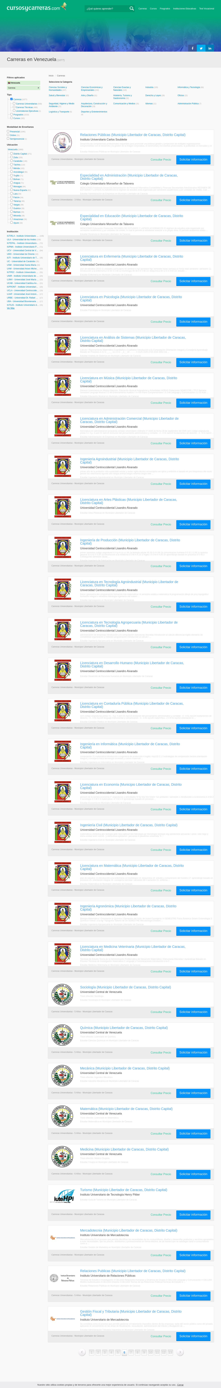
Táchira (16, 165)
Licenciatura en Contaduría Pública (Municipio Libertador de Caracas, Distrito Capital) (132, 705)
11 (157, 1352)
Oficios (181, 95)
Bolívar (16, 179)
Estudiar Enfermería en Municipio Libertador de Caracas (106, 275)
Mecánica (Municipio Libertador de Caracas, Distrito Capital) (125, 1068)
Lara (15, 194)
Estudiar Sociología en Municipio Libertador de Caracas (105, 1000)
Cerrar (180, 1384)
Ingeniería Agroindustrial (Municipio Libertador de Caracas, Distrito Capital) (129, 460)
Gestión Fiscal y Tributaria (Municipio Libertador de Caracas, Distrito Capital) (131, 1313)
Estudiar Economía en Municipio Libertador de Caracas (105, 803)
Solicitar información (193, 159)
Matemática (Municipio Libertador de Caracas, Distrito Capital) (126, 1109)
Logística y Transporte (59, 112)
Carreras (142, 9)
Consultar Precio (161, 159)
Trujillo (16, 175)
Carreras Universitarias (26, 104)
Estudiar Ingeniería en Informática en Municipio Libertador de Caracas (112, 762)
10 (150, 1352)
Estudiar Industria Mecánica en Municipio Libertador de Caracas (109, 1081)
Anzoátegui (18, 172)
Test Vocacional (206, 9)
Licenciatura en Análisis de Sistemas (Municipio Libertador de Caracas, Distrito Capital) (133, 339)
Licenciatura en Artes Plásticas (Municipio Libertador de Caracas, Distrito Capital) (128, 501)
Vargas (16, 205)
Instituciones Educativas (184, 9)
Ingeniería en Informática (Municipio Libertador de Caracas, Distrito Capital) (130, 745)
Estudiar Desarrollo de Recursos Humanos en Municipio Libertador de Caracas (116, 676)
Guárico (17, 208)
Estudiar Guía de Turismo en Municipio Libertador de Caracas (108, 1199)
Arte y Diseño (87, 95)
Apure (16, 223)
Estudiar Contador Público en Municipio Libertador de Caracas (108, 722)
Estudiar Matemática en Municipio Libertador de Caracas (106, 884)
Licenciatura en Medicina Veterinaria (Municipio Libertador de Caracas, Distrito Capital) (132, 948)
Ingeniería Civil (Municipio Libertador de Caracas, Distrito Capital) (128, 825)
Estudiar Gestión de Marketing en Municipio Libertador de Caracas (110, 1247)
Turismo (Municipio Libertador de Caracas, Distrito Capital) (123, 1190)
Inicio (51, 75)
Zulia (15, 157)
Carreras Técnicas (24, 107)
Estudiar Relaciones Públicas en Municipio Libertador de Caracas (110, 152)
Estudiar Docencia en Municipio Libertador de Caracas (105, 234)
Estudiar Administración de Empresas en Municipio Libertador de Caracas (114, 193)
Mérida (16, 168)
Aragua (16, 183)
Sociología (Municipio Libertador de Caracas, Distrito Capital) (125, 987)
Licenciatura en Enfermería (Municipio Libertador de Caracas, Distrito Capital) (131, 258)
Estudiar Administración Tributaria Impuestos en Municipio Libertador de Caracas (117, 1330)
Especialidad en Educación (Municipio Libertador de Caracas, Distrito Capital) (131, 217)
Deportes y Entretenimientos (94, 112)
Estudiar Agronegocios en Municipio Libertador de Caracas (107, 600)
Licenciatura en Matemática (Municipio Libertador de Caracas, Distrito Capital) (132, 867)
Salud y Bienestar (57, 95)
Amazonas (18, 219)
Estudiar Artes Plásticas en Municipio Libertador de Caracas (107, 513)
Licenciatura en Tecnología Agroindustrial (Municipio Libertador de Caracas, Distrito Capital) (129, 583)
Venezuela (13, 149)
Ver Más (11, 308)
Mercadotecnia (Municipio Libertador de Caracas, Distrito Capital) (128, 1230)
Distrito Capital (20, 154)
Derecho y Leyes (153, 95)
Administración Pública (188, 103)
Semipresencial (17, 139)
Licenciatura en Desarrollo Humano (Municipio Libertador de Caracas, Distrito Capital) (132, 664)
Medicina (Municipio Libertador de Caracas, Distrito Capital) (124, 1149)
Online (13, 135)
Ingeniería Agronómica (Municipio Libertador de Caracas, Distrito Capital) (128, 907)
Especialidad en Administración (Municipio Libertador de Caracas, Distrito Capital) (129, 176)
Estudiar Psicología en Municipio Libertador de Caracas (105, 310)
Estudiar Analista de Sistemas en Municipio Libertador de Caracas (110, 356)
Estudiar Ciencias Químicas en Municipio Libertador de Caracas (109, 1040)
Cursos (153, 9)
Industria (149, 87)
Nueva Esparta (20, 190)
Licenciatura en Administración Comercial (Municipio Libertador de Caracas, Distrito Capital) (129, 420)
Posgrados (165, 9)
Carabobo (17, 161)
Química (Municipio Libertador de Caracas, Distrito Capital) (124, 1028)
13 (170, 1352)
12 (164, 1352)
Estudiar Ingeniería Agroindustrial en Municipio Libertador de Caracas (112, 477)
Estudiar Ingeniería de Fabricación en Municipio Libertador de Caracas (112, 560)
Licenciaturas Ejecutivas (27, 111)
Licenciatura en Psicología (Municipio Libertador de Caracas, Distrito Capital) (131, 298)
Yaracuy (17, 201)
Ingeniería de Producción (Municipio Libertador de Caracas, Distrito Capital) (130, 541)
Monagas (17, 186)
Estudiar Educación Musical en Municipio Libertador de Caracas (109, 396)
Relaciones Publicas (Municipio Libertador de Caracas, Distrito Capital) (132, 1271)
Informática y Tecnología (189, 87)
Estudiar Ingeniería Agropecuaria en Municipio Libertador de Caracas (112, 641)
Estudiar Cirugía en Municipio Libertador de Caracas (104, 1162)
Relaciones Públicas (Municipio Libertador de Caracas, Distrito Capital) (132, 135)
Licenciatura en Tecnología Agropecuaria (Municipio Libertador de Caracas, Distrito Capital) (129, 624)
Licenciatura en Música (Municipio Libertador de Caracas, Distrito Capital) (128, 379)
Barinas (16, 212)
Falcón (16, 197)
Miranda (17, 215)
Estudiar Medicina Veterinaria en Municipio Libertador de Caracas (110, 965)
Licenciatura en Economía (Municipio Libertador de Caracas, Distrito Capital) (131, 786)
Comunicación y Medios (124, 103)
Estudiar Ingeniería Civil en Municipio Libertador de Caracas (107, 840)
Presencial (15, 131)
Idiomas (149, 103)
